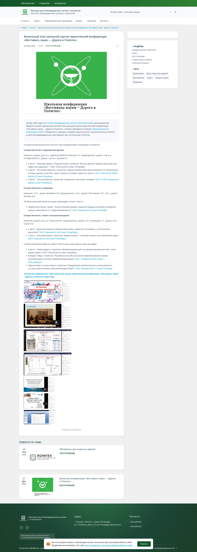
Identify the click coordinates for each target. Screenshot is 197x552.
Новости (32, 28)
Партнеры (91, 21)
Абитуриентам (28, 3)
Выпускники (138, 73)
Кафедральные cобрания (144, 50)
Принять (144, 544)
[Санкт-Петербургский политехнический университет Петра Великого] (25, 12)
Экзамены (137, 82)
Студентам (44, 3)
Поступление (53, 46)
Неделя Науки (161, 78)
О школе (25, 21)
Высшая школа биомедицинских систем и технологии (55, 11)
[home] (19, 27)
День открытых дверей (157, 73)
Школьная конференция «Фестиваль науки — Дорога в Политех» (87, 480)
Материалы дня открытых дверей (77, 449)
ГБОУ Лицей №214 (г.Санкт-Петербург (89, 210)
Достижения (138, 78)
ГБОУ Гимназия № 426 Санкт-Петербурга (58, 232)
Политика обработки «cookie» (35, 548)
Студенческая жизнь (142, 60)
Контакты (104, 21)
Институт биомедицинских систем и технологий (53, 13)
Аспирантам (60, 3)
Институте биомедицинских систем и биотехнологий (68, 123)
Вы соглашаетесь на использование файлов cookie (109, 545)
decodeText (136, 522)
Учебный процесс (140, 63)
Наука (37, 21)
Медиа (79, 21)
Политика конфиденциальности (161, 548)
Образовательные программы (58, 21)
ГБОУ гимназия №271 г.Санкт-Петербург (94, 268)
